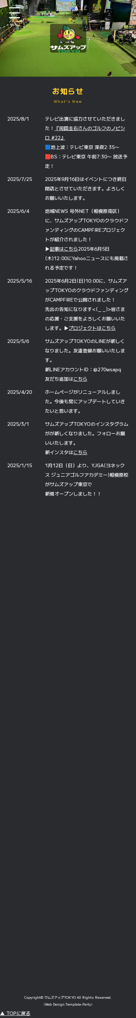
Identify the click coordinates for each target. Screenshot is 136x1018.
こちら (80, 378)
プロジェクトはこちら (92, 327)
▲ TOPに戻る (15, 1013)
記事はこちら (64, 248)
